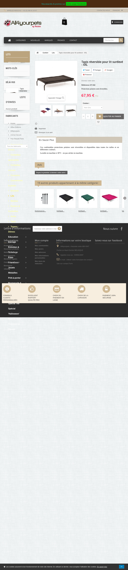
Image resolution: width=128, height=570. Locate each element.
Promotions (8, 498)
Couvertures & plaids (15, 183)
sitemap (7, 522)
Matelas (14, 201)
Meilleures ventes (11, 505)
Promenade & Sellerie (14, 285)
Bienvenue (8, 518)
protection (18, 348)
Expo (10, 257)
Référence (85, 85)
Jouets (11, 268)
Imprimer (42, 129)
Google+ (109, 70)
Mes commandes (41, 498)
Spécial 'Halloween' (13, 311)
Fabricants (12, 433)
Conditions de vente (12, 515)
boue (17, 363)
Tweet (86, 70)
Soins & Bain (14, 298)
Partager (97, 70)
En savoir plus (102, 567)
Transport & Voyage (14, 326)
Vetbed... (60, 211)
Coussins (15, 175)
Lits (12, 196)
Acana (12, 440)
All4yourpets (15, 448)
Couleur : (86, 103)
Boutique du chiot (14, 116)
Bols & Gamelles (12, 85)
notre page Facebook (76, 4)
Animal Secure (15, 452)
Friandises (13, 262)
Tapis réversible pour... (23, 386)
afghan (10, 363)
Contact (73, 40)
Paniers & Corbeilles (14, 208)
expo (9, 367)
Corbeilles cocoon (14, 167)
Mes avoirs (39, 502)
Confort (12, 139)
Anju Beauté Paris (17, 456)
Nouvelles (35, 40)
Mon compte (42, 493)
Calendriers (13, 134)
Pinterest (87, 75)
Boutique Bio (14, 98)
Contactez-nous (103, 10)
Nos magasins (9, 508)
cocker (16, 367)
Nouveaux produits (11, 502)
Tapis (13, 221)
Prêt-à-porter (14, 278)
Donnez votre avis (88, 81)
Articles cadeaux (12, 70)
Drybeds (14, 191)
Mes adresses (40, 505)
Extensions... (40, 211)
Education (13, 237)
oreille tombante (13, 359)
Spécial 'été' (14, 303)
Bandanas (13, 78)
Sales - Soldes (15, 293)
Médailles (12, 273)
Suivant (36, 123)
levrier (22, 352)
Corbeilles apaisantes (14, 157)
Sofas (13, 216)
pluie (9, 348)
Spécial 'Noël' (14, 319)
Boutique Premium (12, 126)
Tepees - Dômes (13, 229)
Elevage (12, 242)
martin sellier (12, 352)
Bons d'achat (14, 93)
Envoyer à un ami (45, 132)
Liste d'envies (14, 410)
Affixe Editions (15, 444)
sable (9, 356)
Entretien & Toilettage (13, 249)
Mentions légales (10, 512)
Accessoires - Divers (16, 147)
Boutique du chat (14, 106)
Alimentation (14, 63)
